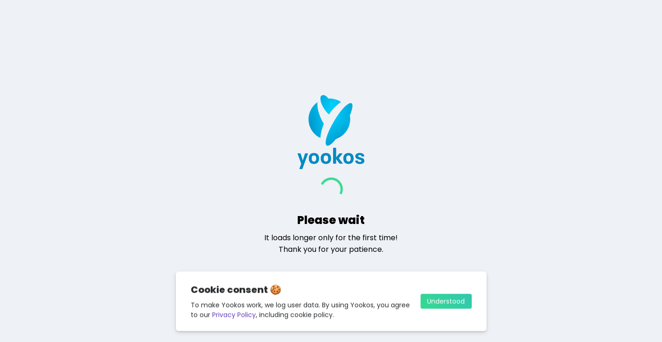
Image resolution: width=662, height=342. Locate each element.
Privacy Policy (234, 316)
